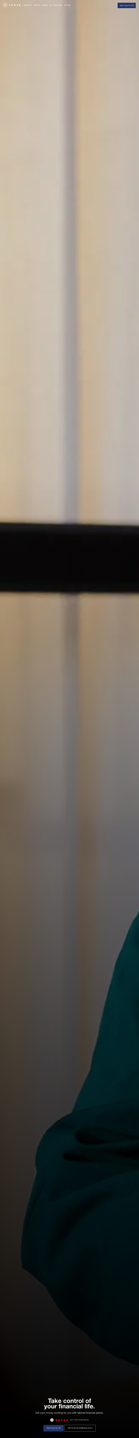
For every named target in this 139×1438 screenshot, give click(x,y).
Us (50, 5)
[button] (37, 5)
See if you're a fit (127, 6)
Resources (57, 5)
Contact (67, 5)
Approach (28, 5)
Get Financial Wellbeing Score (80, 1428)
